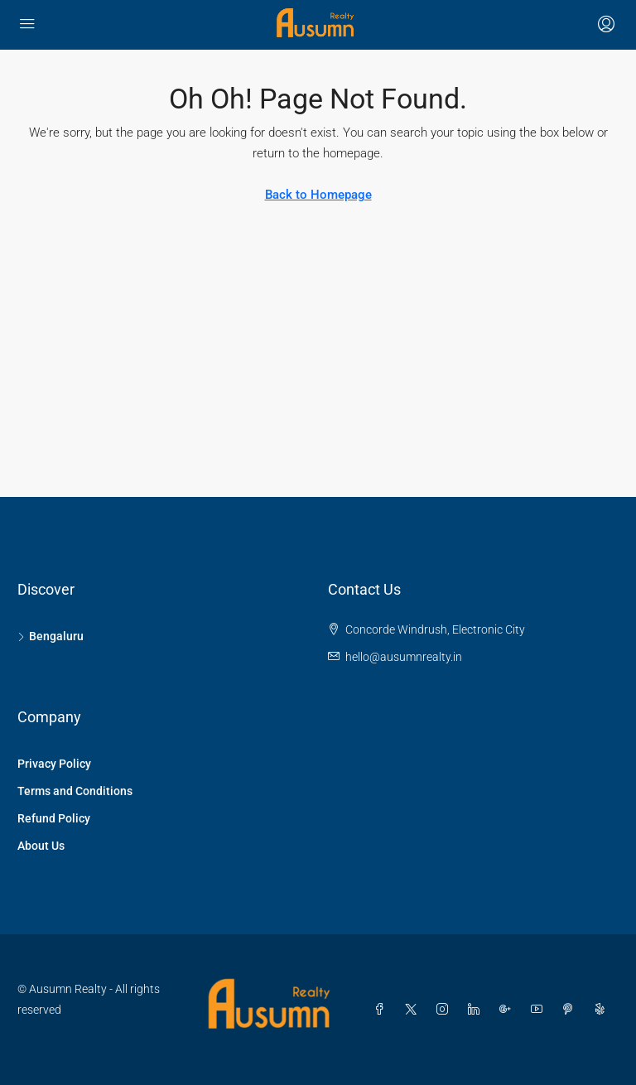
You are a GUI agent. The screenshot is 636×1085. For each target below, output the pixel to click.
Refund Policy (53, 818)
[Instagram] (445, 1009)
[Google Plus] (508, 1009)
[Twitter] (414, 1009)
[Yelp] (603, 1009)
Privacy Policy (54, 763)
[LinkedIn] (477, 1009)
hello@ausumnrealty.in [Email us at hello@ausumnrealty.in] (403, 656)
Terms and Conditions (74, 791)
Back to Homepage (318, 194)
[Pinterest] (571, 1009)
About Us (41, 845)
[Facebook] (382, 1009)
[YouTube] (540, 1009)
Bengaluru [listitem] (50, 636)
